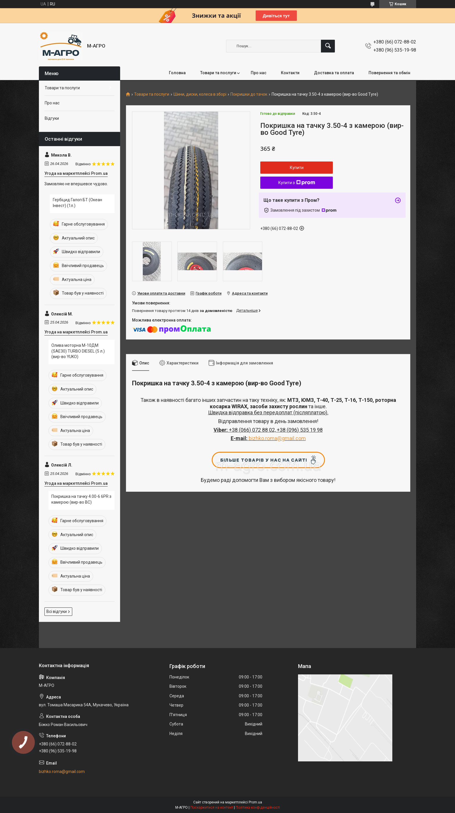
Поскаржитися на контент (211, 807)
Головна (177, 72)
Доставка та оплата (334, 72)
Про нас (258, 72)
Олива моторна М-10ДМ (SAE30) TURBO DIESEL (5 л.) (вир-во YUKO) (78, 351)
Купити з (296, 182)
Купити (297, 167)
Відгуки (52, 118)
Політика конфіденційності (258, 807)
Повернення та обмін (389, 72)
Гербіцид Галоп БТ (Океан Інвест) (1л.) (77, 202)
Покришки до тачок (248, 94)
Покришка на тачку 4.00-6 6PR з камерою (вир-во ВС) (81, 499)
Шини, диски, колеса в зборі (200, 94)
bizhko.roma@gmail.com (277, 438)
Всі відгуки (56, 611)
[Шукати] (328, 46)
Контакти (290, 72)
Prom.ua (255, 802)
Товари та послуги (218, 72)
